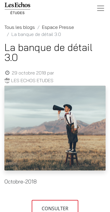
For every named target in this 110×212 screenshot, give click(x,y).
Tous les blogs (19, 27)
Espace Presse (58, 27)
